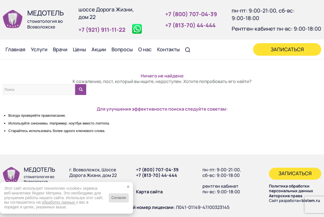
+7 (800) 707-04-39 (157, 170)
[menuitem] (15, 49)
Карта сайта (149, 192)
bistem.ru (310, 200)
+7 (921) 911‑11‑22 (101, 29)
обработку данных (59, 202)
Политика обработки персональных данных (291, 188)
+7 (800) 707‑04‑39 (191, 14)
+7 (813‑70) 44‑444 (190, 25)
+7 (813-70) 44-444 (156, 175)
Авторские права (285, 195)
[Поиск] (187, 49)
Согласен (119, 198)
